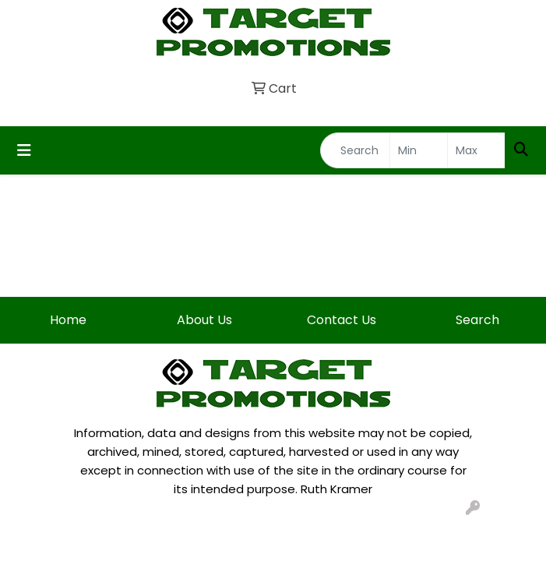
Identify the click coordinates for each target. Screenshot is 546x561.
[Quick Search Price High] (476, 150)
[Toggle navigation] (24, 150)
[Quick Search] (355, 150)
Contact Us (341, 320)
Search (477, 320)
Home (68, 320)
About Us (204, 320)
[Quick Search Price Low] (418, 150)
